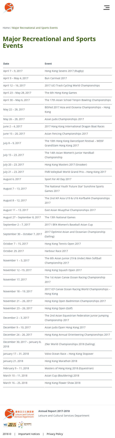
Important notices (29, 434)
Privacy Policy (55, 434)
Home (6, 27)
